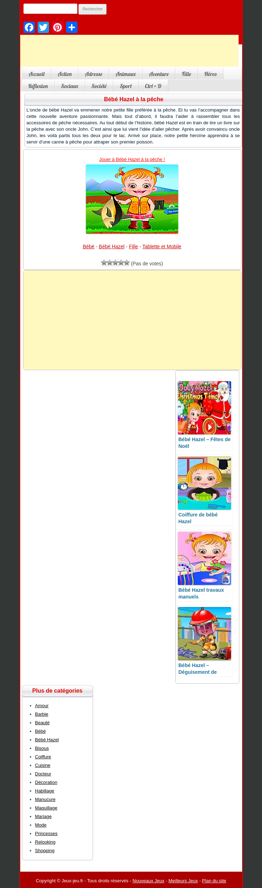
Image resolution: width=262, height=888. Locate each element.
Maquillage (46, 808)
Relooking (45, 842)
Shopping (45, 850)
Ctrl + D (153, 86)
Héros (210, 73)
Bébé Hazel (111, 246)
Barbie (42, 714)
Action (65, 73)
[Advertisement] (132, 320)
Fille (186, 73)
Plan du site (214, 880)
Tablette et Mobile (161, 246)
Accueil (37, 73)
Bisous (42, 748)
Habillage (44, 791)
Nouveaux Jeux (148, 880)
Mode (41, 825)
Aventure (159, 73)
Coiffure (43, 756)
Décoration (46, 782)
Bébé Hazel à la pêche (133, 99)
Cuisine (42, 765)
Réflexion (38, 86)
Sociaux (69, 86)
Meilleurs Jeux (183, 880)
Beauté (42, 722)
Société (99, 86)
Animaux (125, 73)
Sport (126, 86)
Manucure (45, 799)
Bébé (88, 246)
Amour (42, 705)
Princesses (46, 833)
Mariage (43, 816)
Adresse (93, 73)
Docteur (43, 773)
